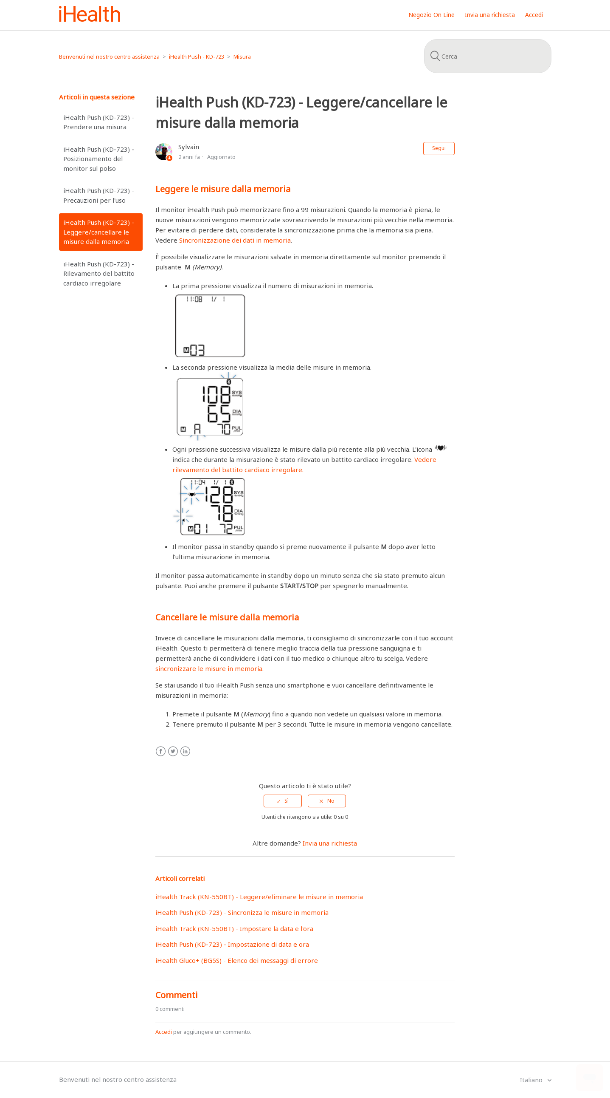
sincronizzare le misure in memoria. (209, 668)
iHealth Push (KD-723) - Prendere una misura (98, 122)
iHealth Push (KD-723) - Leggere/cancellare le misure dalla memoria (98, 232)
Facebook (160, 751)
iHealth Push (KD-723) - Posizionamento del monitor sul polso (98, 159)
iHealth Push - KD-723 (196, 56)
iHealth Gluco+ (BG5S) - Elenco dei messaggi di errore (236, 960)
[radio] (283, 801)
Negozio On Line (431, 15)
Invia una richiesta (490, 15)
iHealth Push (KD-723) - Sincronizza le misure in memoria (242, 912)
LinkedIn (185, 751)
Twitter (173, 751)
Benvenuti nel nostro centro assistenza (109, 56)
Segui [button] (439, 148)
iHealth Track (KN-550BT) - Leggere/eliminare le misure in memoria (259, 896)
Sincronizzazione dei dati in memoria (235, 240)
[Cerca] (487, 56)
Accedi (163, 1032)
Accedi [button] (534, 15)
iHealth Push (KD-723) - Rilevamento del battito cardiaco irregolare (99, 273)
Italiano (532, 1079)
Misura (242, 56)
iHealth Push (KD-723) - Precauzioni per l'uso (98, 195)
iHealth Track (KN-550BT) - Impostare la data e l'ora (234, 928)
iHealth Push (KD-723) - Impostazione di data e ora (232, 944)
